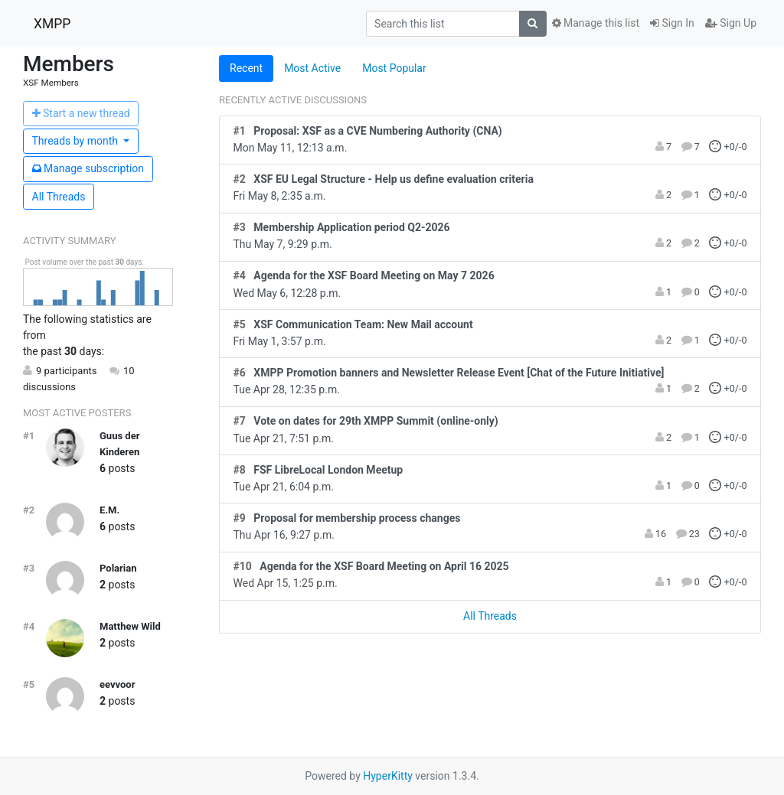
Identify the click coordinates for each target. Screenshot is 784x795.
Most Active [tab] (312, 68)
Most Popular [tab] (394, 68)
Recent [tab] (246, 68)
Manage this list (595, 23)
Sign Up (730, 23)
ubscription (88, 168)
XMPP (52, 23)
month (76, 141)
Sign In (672, 23)
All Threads (59, 197)
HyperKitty (388, 776)
